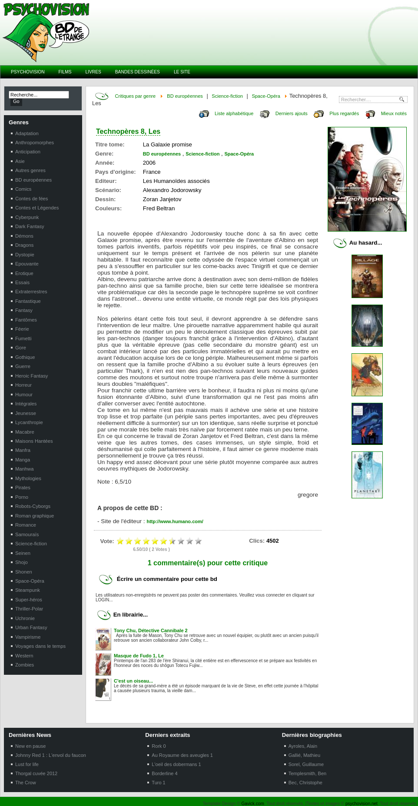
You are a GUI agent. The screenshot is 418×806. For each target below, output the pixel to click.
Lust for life (27, 764)
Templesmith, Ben (307, 773)
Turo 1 (158, 782)
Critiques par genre (135, 96)
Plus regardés (344, 113)
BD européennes (185, 96)
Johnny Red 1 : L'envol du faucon (50, 755)
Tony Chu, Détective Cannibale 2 (151, 630)
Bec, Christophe (305, 782)
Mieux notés (394, 113)
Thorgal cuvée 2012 (36, 773)
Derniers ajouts (291, 113)
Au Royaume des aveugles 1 (182, 755)
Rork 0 (159, 746)
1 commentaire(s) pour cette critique (208, 563)
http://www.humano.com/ (174, 521)
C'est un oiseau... (133, 680)
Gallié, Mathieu (304, 755)
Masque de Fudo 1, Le (139, 655)
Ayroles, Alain (303, 746)
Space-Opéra (266, 96)
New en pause (30, 746)
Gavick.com (253, 803)
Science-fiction (227, 96)
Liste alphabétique (234, 113)
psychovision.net (361, 803)
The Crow (25, 782)
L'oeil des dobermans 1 (176, 764)
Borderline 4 (164, 773)
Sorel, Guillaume (306, 764)
